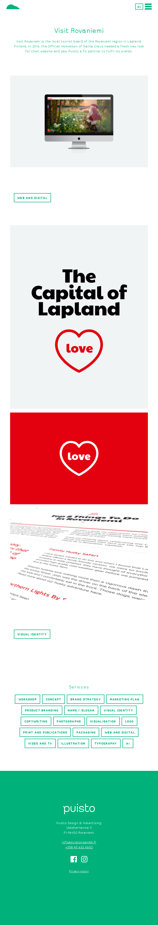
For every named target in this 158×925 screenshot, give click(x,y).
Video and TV (40, 743)
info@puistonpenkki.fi (79, 842)
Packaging (86, 732)
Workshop (28, 699)
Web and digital (32, 198)
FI (139, 7)
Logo (129, 721)
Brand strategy (85, 699)
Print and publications (45, 732)
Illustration (73, 743)
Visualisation (103, 721)
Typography (106, 743)
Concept (53, 699)
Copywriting (36, 721)
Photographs (69, 721)
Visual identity (32, 634)
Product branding (42, 710)
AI (128, 743)
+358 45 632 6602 (79, 847)
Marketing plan (124, 699)
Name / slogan (81, 710)
